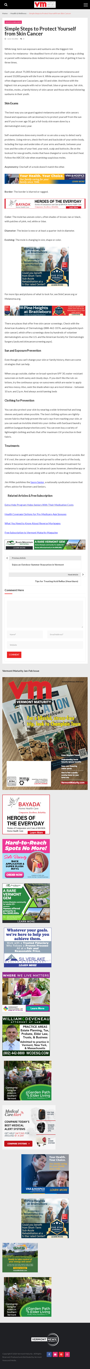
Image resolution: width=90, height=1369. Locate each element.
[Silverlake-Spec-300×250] (27, 947)
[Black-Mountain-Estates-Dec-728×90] (45, 545)
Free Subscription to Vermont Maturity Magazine (31, 532)
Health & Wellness (13, 22)
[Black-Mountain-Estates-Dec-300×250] (26, 903)
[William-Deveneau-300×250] (26, 1036)
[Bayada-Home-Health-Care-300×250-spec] (26, 814)
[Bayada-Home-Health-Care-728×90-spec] (45, 204)
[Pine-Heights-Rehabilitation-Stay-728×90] (45, 311)
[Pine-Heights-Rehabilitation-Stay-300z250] (45, 267)
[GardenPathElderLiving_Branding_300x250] (27, 1080)
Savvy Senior (37, 482)
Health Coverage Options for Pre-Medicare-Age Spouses (35, 514)
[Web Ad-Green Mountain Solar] (20, 1257)
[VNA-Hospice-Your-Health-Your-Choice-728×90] (45, 179)
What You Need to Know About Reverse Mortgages (33, 523)
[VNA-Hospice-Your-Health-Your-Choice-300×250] (45, 1174)
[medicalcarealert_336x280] (29, 1127)
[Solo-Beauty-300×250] (26, 859)
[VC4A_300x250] (26, 992)
